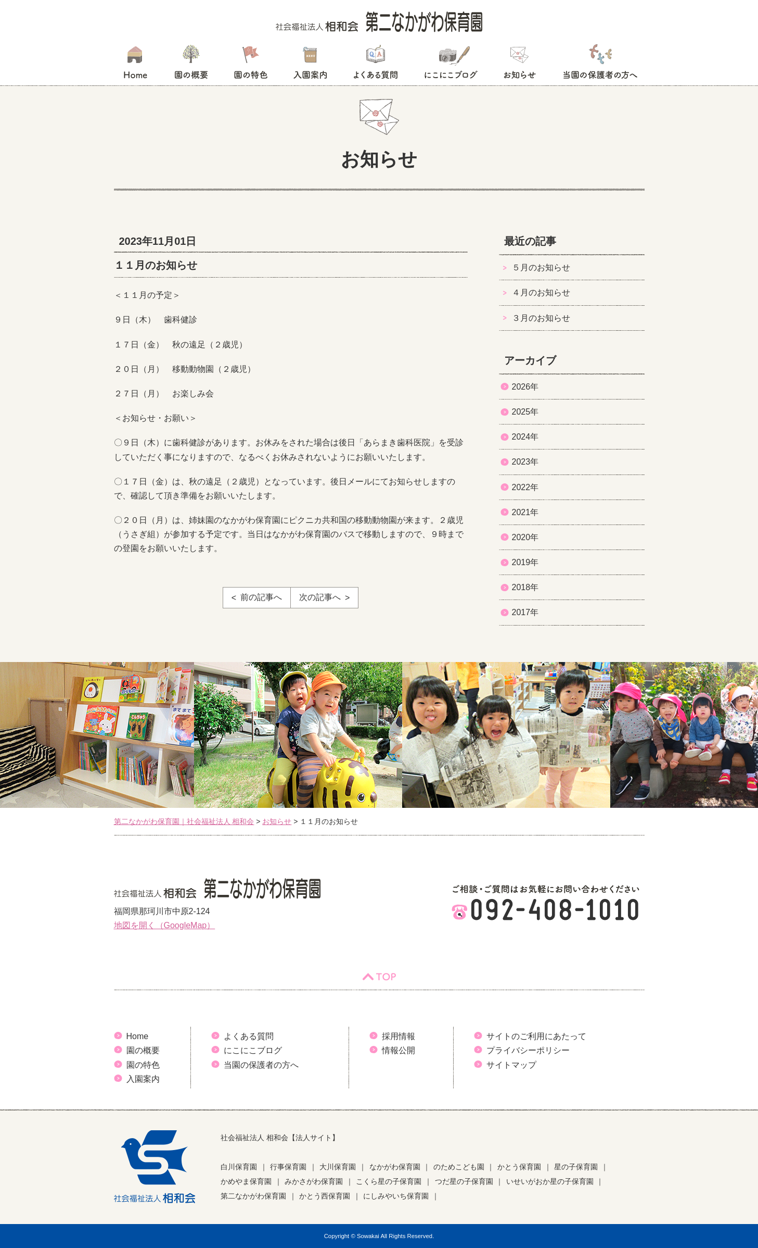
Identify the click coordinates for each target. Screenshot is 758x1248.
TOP (379, 977)
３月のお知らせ (541, 318)
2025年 (525, 411)
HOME (135, 65)
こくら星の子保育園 (388, 1181)
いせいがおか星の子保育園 (550, 1181)
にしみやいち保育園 (396, 1196)
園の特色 (250, 65)
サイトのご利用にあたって (536, 1036)
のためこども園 (458, 1167)
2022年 (525, 487)
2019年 (525, 562)
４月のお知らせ (541, 292)
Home (137, 1036)
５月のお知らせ (541, 267)
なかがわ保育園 (394, 1167)
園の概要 (191, 65)
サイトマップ (511, 1064)
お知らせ (519, 65)
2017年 (525, 612)
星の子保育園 (576, 1167)
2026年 (525, 386)
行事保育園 (288, 1167)
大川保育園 (337, 1167)
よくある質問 (375, 65)
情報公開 (398, 1050)
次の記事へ (320, 597)
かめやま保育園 (246, 1181)
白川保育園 (239, 1167)
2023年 (525, 461)
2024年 (525, 436)
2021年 (525, 512)
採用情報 (398, 1036)
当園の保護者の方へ (599, 65)
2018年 (525, 587)
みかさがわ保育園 (314, 1181)
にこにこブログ (450, 65)
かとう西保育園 (324, 1196)
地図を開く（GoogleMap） (164, 925)
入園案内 (310, 65)
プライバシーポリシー (528, 1050)
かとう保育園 (519, 1167)
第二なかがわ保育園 (253, 1196)
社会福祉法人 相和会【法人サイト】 (280, 1137)
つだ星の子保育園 (464, 1181)
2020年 (525, 537)
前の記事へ (261, 597)
